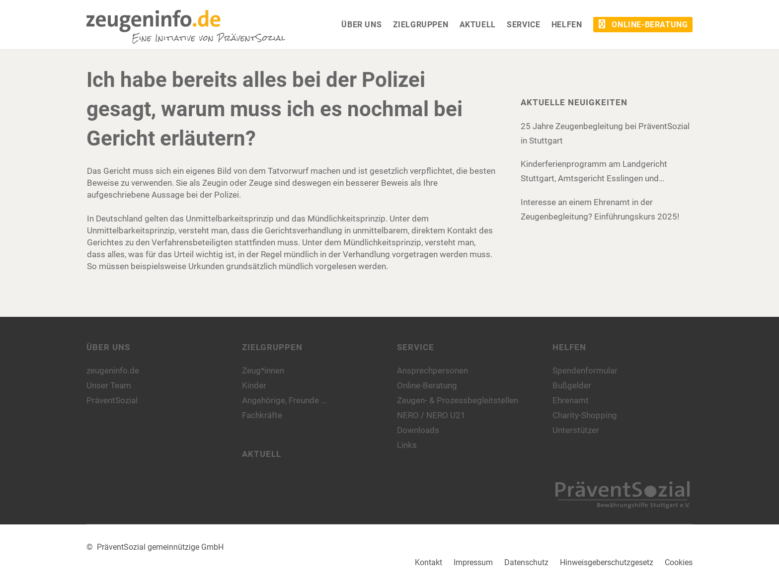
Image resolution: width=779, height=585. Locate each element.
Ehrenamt (570, 400)
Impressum (473, 562)
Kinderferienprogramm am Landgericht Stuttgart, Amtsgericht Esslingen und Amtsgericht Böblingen (594, 172)
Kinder (254, 385)
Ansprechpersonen (432, 370)
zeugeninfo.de (112, 370)
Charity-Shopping (584, 415)
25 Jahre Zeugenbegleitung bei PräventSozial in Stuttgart (605, 133)
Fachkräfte (262, 415)
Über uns (108, 347)
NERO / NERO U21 (431, 415)
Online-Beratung (427, 385)
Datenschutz (526, 562)
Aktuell (261, 454)
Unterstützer (575, 430)
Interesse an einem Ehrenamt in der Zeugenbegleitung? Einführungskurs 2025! (600, 209)
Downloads (418, 430)
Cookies (679, 562)
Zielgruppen (272, 347)
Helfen (569, 347)
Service (415, 347)
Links (407, 445)
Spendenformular (585, 370)
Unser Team (108, 385)
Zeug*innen (263, 370)
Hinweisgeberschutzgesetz (606, 562)
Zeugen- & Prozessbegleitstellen (457, 400)
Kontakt (428, 562)
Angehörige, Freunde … (284, 400)
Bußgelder (571, 385)
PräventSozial (112, 400)
